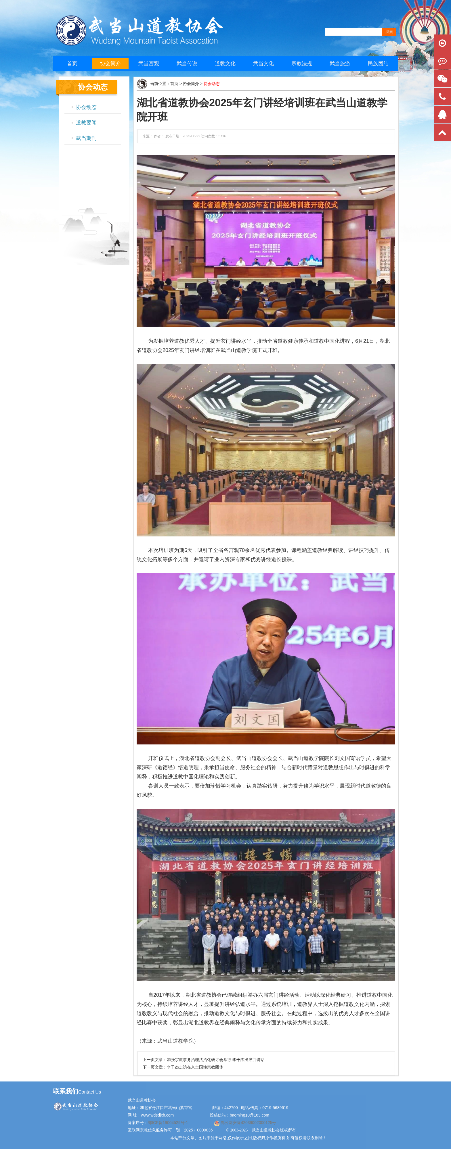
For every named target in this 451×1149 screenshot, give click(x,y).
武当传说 (187, 63)
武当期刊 (86, 138)
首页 (72, 63)
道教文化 (225, 63)
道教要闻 (86, 123)
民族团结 (378, 63)
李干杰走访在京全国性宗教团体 (195, 1067)
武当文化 (263, 63)
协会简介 (110, 63)
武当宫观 (148, 63)
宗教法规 (301, 63)
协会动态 (86, 107)
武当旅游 (340, 63)
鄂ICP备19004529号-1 (168, 1122)
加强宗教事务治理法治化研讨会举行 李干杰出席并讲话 (216, 1059)
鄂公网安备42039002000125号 (248, 1122)
